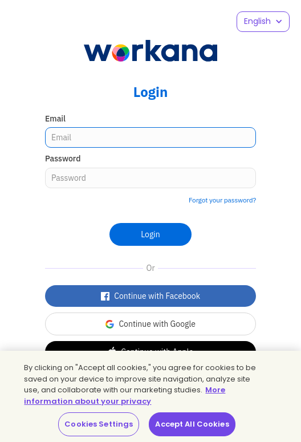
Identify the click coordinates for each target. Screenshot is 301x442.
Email (55, 118)
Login (150, 234)
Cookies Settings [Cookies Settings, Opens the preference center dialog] (98, 424)
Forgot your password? (222, 200)
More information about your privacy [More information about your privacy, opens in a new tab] (124, 395)
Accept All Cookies (192, 424)
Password (62, 158)
